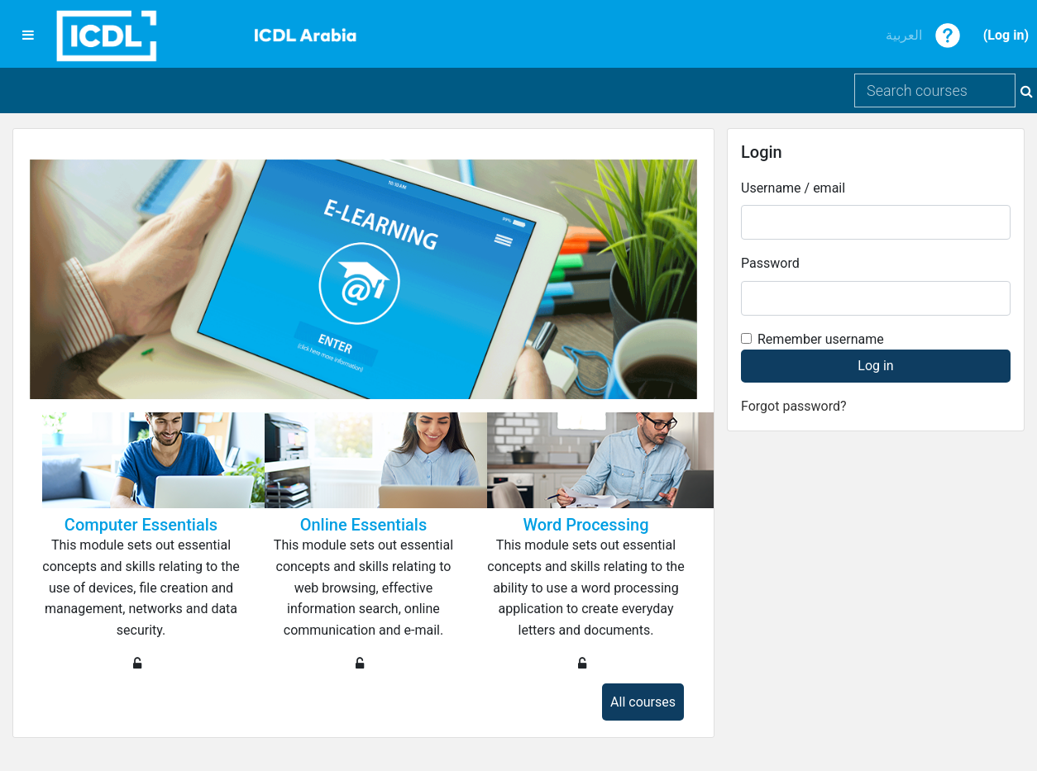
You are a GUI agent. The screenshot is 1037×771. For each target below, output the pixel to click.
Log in (1005, 35)
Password (770, 263)
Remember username (820, 339)
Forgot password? (794, 406)
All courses (643, 702)
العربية (904, 35)
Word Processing (585, 525)
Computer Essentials (141, 525)
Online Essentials (364, 525)
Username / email (793, 188)
